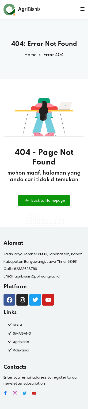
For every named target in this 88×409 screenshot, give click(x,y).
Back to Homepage (44, 200)
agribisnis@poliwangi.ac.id (37, 276)
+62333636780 (24, 268)
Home (30, 55)
